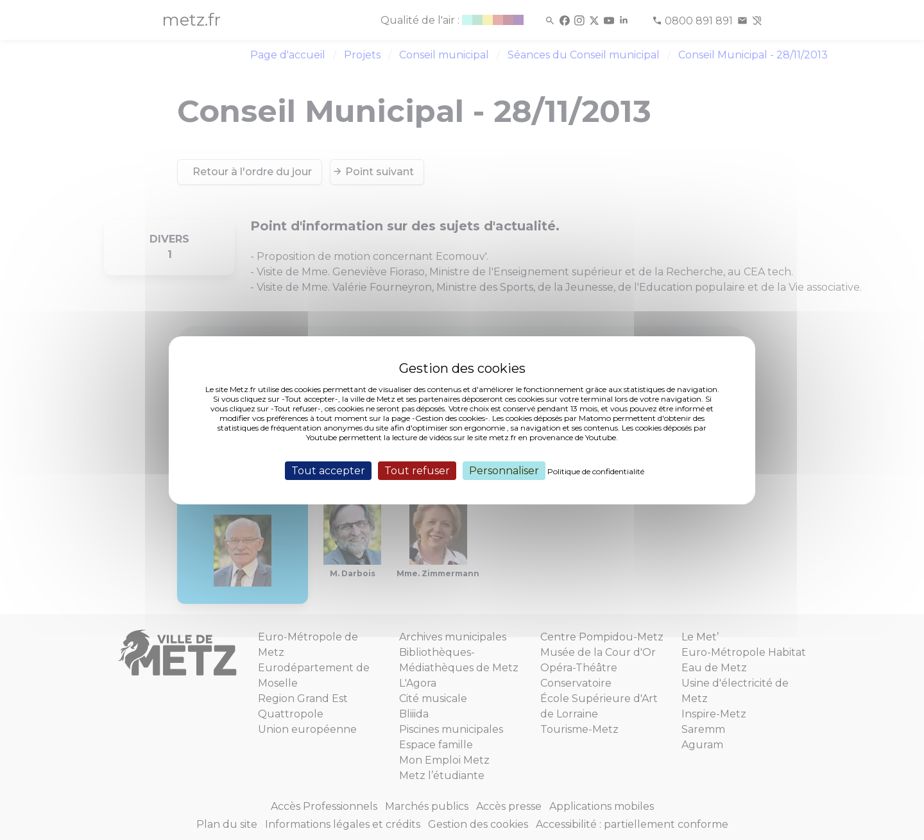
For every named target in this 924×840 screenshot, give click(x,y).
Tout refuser (417, 470)
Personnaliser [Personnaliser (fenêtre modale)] (504, 470)
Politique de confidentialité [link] (595, 471)
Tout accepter (328, 470)
